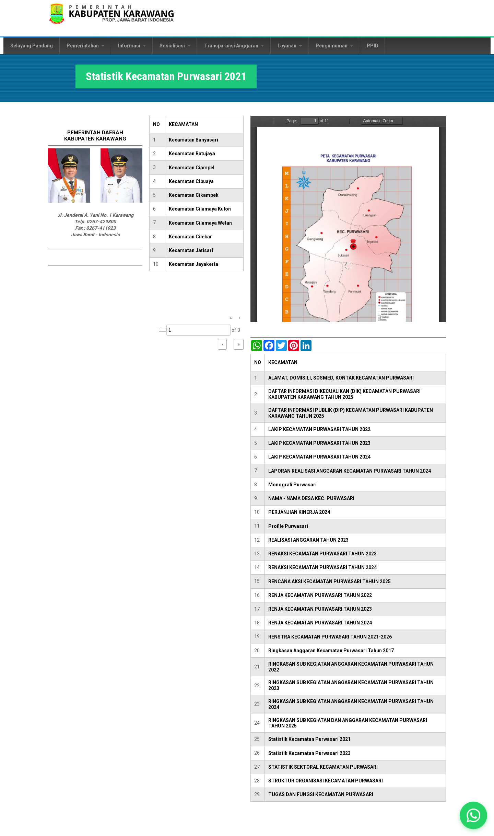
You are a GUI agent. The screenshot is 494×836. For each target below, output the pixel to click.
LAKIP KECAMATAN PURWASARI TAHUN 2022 (319, 429)
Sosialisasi (175, 45)
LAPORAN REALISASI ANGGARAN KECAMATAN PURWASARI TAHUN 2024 (349, 471)
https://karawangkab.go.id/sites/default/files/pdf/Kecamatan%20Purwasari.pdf (348, 219)
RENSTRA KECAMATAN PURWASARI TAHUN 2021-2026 (330, 637)
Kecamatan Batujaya (192, 153)
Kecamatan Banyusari (193, 140)
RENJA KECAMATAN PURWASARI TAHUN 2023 (320, 609)
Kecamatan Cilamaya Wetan (200, 223)
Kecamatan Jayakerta (193, 264)
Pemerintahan (85, 45)
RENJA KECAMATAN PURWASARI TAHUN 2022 (320, 595)
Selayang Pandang (31, 45)
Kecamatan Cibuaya (191, 181)
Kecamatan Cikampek (194, 195)
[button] (473, 815)
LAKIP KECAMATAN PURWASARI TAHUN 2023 (319, 443)
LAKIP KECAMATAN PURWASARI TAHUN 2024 (319, 457)
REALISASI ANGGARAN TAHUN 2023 (308, 540)
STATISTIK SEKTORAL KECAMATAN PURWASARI (323, 767)
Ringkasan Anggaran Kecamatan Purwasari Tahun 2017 (331, 650)
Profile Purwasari (288, 526)
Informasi (132, 45)
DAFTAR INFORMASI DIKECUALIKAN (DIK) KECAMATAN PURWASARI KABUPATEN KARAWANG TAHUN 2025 (344, 394)
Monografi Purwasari (292, 484)
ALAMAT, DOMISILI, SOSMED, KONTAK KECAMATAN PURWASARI (341, 378)
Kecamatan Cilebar (190, 236)
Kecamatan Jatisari (191, 250)
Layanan (290, 45)
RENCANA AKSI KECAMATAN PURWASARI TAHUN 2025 (329, 581)
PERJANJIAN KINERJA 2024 (299, 512)
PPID (372, 45)
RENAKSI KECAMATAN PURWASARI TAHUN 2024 (322, 567)
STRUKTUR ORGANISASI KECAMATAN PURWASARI (325, 780)
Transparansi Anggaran (234, 45)
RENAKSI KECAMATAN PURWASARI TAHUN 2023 (322, 553)
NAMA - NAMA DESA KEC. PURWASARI (311, 498)
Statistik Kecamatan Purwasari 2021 (309, 739)
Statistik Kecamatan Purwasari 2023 (309, 753)
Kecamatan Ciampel (191, 167)
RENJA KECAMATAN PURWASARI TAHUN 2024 (320, 622)
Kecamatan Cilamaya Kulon (200, 209)
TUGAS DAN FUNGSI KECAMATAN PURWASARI (320, 794)
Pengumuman (334, 45)
